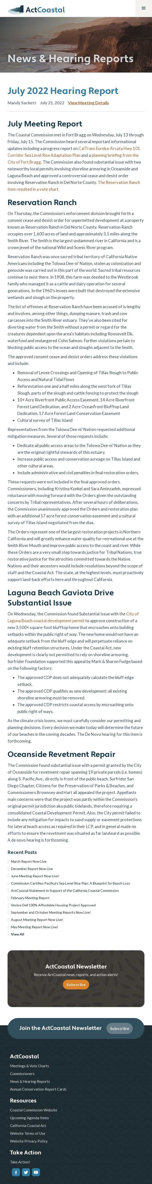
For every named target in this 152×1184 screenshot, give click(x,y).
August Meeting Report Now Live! (37, 920)
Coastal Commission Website (33, 1110)
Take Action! (20, 1162)
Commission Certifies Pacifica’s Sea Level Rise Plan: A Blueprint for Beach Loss (70, 883)
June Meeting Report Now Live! (35, 876)
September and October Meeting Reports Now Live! (51, 912)
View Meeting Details (88, 102)
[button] (143, 8)
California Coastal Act (28, 1125)
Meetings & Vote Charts (29, 1066)
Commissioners (22, 1073)
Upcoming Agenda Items (29, 1118)
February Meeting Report (30, 898)
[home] (35, 8)
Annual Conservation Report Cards (38, 1089)
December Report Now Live (32, 869)
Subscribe (76, 984)
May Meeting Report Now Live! (34, 927)
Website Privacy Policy (29, 1141)
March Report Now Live (29, 861)
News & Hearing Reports (30, 1081)
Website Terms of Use (27, 1133)
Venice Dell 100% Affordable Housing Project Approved (53, 905)
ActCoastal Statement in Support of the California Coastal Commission (65, 890)
